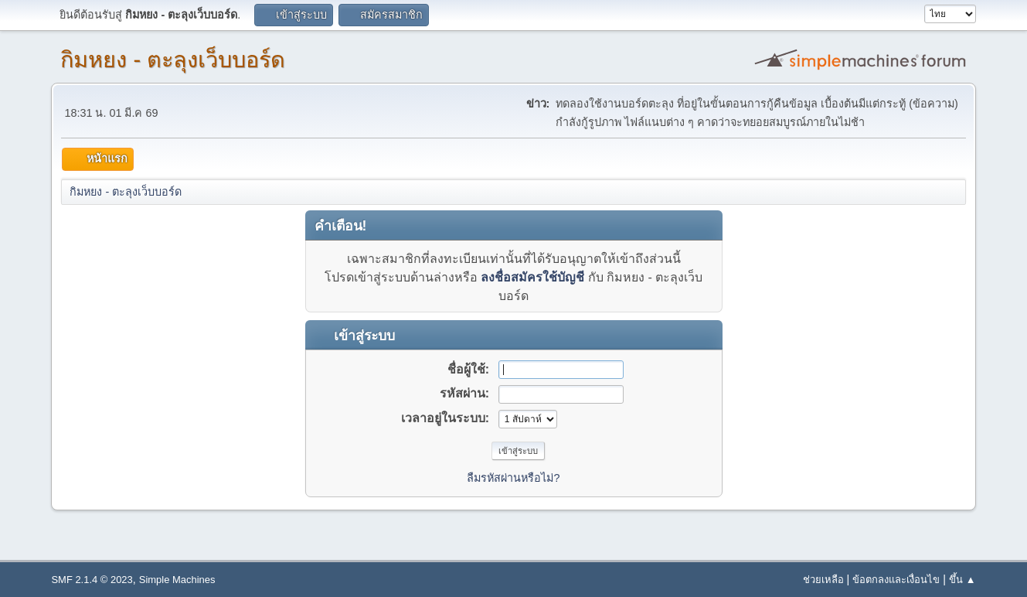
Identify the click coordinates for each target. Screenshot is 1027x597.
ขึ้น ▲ (962, 579)
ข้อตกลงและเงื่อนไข (896, 579)
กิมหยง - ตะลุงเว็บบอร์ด (172, 59)
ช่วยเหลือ (823, 579)
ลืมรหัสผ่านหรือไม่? (513, 478)
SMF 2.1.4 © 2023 (91, 579)
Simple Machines (177, 579)
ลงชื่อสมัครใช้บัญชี (532, 277)
